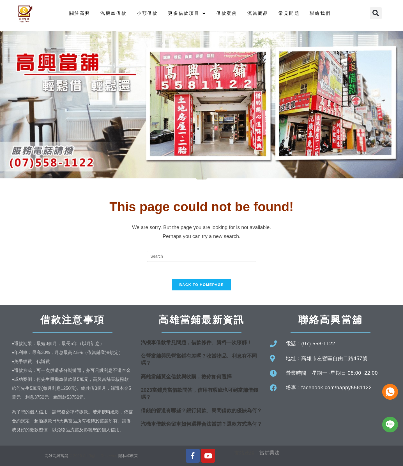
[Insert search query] (201, 256)
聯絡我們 (320, 13)
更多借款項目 (187, 13)
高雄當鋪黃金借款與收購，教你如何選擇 (186, 376)
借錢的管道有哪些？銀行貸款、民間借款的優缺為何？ (201, 410)
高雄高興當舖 (57, 455)
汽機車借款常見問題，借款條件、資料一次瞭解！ (196, 342)
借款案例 (226, 13)
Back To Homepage (201, 285)
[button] (376, 13)
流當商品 (257, 13)
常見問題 (289, 13)
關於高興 (79, 13)
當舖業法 (269, 453)
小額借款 (147, 13)
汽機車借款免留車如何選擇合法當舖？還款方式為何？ (201, 424)
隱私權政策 (128, 455)
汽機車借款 (113, 13)
